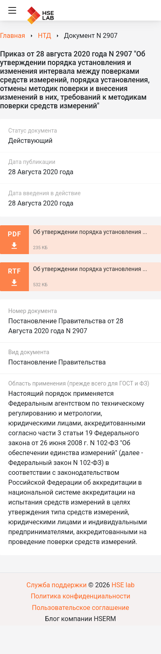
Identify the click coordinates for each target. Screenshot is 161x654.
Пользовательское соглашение (80, 608)
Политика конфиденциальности (80, 596)
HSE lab (123, 585)
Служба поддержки (56, 585)
